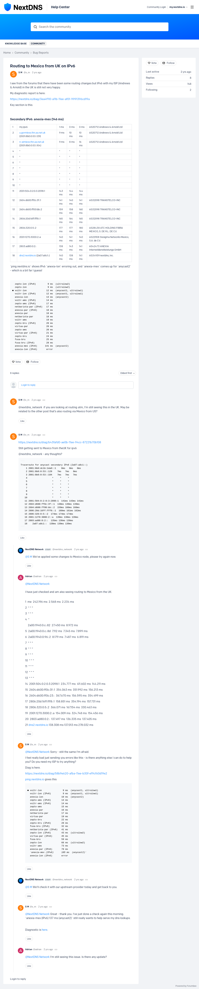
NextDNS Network (38, 549)
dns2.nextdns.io (27, 255)
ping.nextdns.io (34, 779)
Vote (18, 361)
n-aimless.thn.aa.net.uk (31, 142)
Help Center (60, 7)
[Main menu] (192, 7)
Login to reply (28, 385)
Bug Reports (41, 52)
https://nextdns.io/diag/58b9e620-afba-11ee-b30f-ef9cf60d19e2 (66, 773)
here (44, 929)
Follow (34, 361)
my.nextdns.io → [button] (178, 7)
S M (20, 72)
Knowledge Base (16, 43)
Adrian (28, 576)
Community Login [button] (156, 7)
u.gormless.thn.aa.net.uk (32, 132)
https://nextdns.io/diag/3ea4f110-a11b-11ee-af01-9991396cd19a (50, 99)
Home (7, 52)
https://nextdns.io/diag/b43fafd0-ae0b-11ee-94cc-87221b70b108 (59, 442)
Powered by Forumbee (185, 986)
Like (22, 421)
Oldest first (126, 373)
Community (38, 43)
